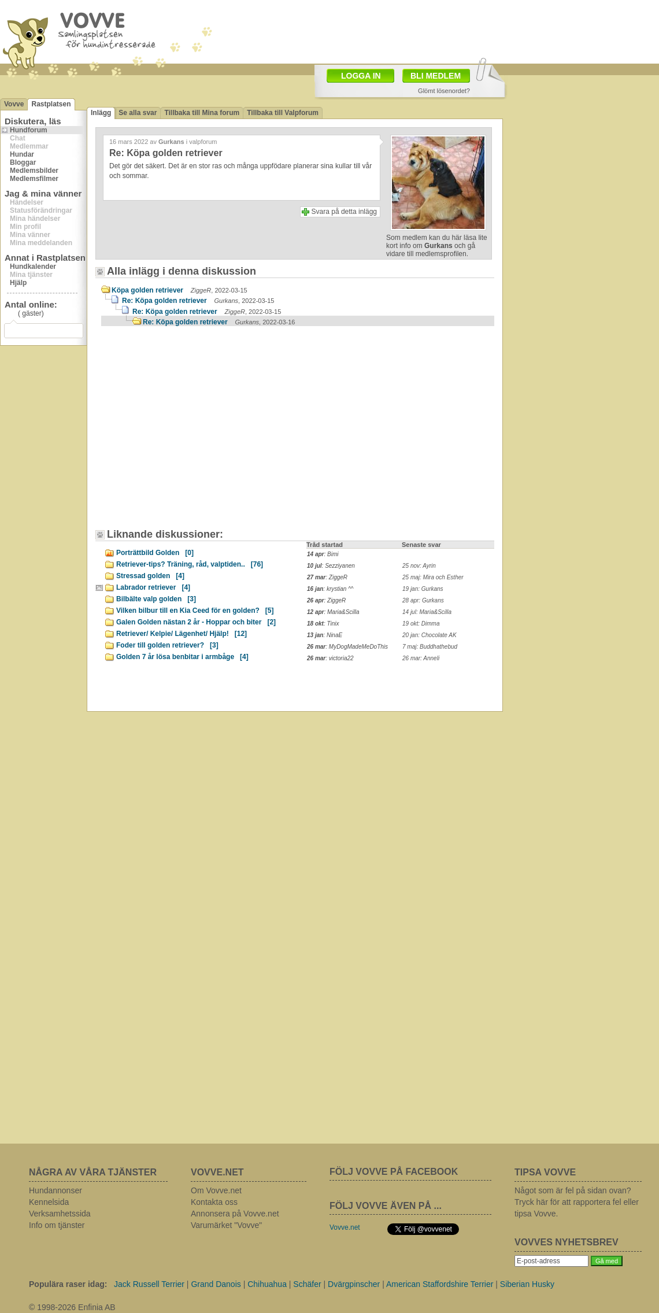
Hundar (22, 154)
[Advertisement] (199, 433)
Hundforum (28, 130)
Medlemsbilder (34, 171)
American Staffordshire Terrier (439, 1284)
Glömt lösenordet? (444, 90)
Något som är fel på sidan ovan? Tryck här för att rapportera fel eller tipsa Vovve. (576, 1202)
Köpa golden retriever (179, 290)
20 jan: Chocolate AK (429, 635)
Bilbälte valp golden (156, 599)
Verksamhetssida (60, 1213)
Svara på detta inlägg (344, 212)
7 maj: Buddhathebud (429, 646)
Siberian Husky (527, 1284)
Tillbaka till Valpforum (283, 113)
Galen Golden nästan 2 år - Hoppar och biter (196, 622)
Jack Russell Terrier (149, 1284)
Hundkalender (33, 266)
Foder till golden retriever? (167, 645)
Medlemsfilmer (34, 179)
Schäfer (307, 1284)
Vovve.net (345, 1227)
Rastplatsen (51, 104)
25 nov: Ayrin (419, 566)
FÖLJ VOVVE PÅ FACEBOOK (394, 1172)
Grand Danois (215, 1284)
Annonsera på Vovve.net (235, 1213)
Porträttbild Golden (155, 553)
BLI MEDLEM (435, 75)
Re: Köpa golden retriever (198, 301)
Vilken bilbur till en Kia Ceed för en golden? (194, 610)
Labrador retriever (153, 587)
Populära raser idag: (68, 1284)
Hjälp (18, 283)
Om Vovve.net (216, 1190)
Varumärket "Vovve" (226, 1225)
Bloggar (23, 162)
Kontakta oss (214, 1202)
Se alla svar (138, 113)
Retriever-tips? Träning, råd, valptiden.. (189, 564)
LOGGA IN (361, 75)
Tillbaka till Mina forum (201, 113)
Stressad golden (150, 576)
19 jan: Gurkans (422, 589)
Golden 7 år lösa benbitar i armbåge (182, 657)
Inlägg (101, 113)
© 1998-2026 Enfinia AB (72, 1307)
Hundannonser (55, 1190)
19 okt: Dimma (420, 623)
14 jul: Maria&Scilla (426, 612)
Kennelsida (49, 1202)
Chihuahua (267, 1284)
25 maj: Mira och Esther (433, 577)
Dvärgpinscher (354, 1284)
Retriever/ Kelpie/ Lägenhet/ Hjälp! (181, 634)
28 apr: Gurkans (423, 600)
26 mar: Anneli (420, 658)
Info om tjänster (57, 1225)
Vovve (14, 104)
